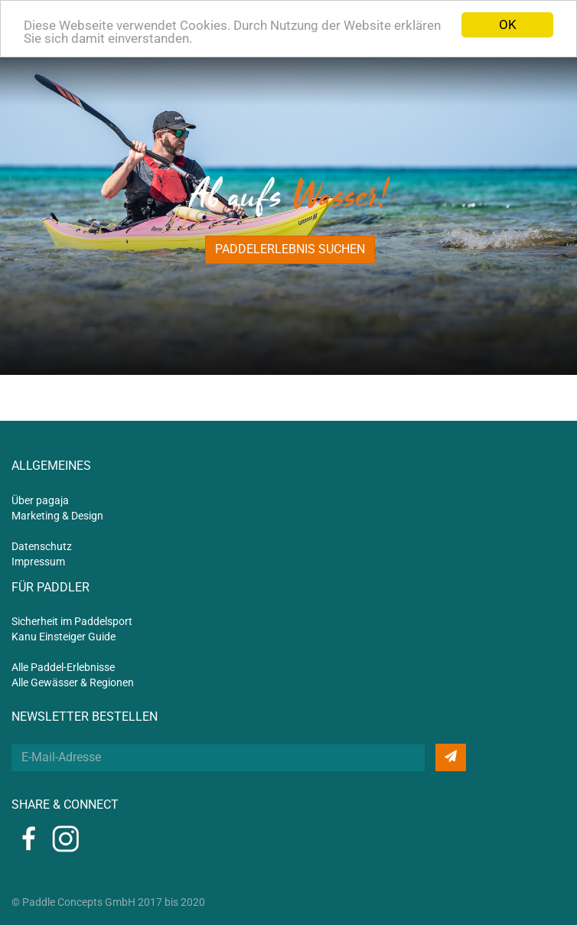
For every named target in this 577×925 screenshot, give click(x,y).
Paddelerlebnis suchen (290, 249)
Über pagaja (40, 500)
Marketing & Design (57, 516)
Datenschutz (41, 546)
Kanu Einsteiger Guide (63, 636)
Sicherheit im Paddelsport (71, 621)
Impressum (38, 561)
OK (508, 24)
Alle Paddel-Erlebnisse (63, 667)
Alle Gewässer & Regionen (72, 682)
